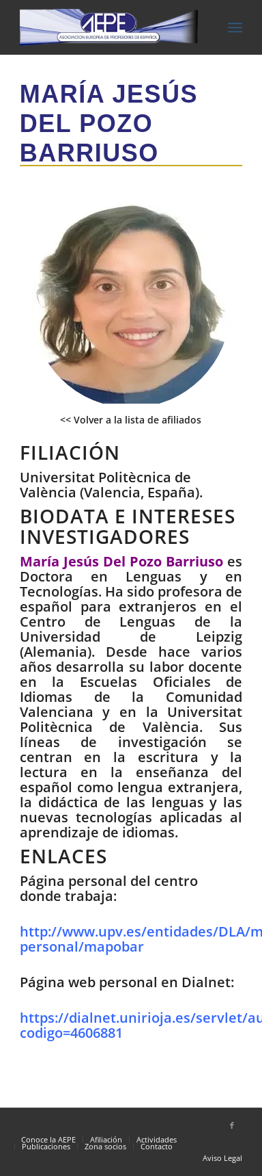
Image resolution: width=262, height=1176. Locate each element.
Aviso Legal (222, 1158)
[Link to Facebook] (232, 1125)
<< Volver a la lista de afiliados (130, 419)
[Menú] (235, 27)
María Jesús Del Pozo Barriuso (109, 123)
